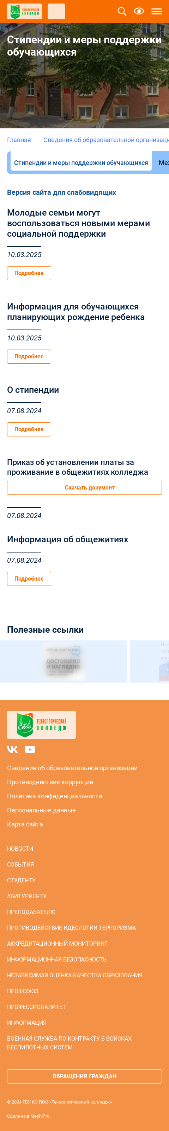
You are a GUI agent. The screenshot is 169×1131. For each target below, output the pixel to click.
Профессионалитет (36, 1007)
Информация (27, 1023)
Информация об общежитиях (67, 539)
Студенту (21, 880)
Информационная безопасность (57, 959)
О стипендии (33, 390)
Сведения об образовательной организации (72, 768)
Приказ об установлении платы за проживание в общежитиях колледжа (77, 467)
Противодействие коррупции (50, 782)
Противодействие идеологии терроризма (71, 928)
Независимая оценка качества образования (75, 975)
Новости (20, 848)
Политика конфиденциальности (54, 796)
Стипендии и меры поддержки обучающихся (81, 162)
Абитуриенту (27, 896)
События (20, 864)
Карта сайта (25, 824)
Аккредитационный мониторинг (57, 943)
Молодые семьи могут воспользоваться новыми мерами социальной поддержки (78, 223)
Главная (19, 139)
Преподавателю (31, 912)
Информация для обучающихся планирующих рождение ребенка (76, 311)
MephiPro (39, 1116)
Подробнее (29, 273)
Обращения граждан (84, 1076)
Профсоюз (22, 991)
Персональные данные (41, 810)
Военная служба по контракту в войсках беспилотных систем (69, 1043)
